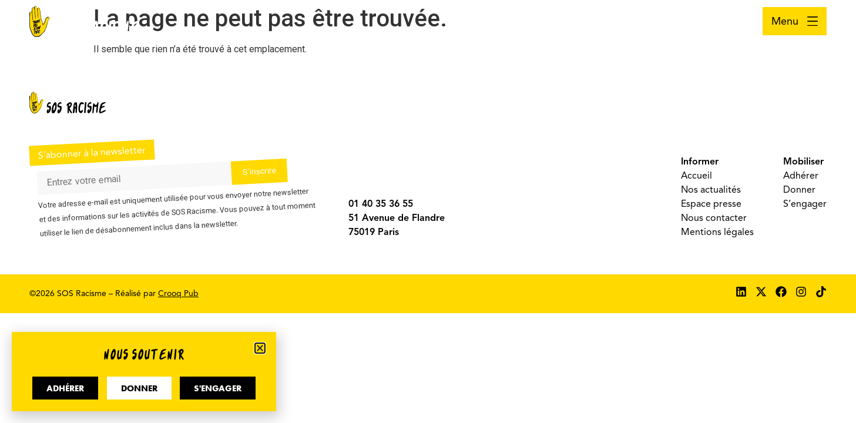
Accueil (696, 176)
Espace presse (711, 204)
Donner (799, 190)
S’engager (805, 204)
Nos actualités (711, 190)
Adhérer (800, 176)
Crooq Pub (178, 293)
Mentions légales (717, 232)
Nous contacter (714, 218)
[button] (260, 348)
